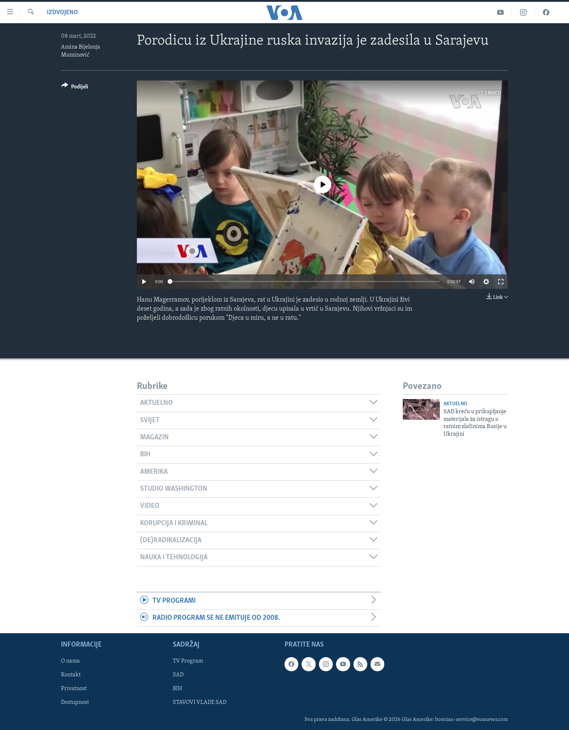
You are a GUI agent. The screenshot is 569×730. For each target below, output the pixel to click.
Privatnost (74, 689)
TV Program (188, 661)
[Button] (74, 87)
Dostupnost (75, 703)
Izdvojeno (62, 12)
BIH (177, 689)
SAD (178, 675)
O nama (70, 661)
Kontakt (71, 675)
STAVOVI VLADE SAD (199, 703)
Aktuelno (455, 404)
